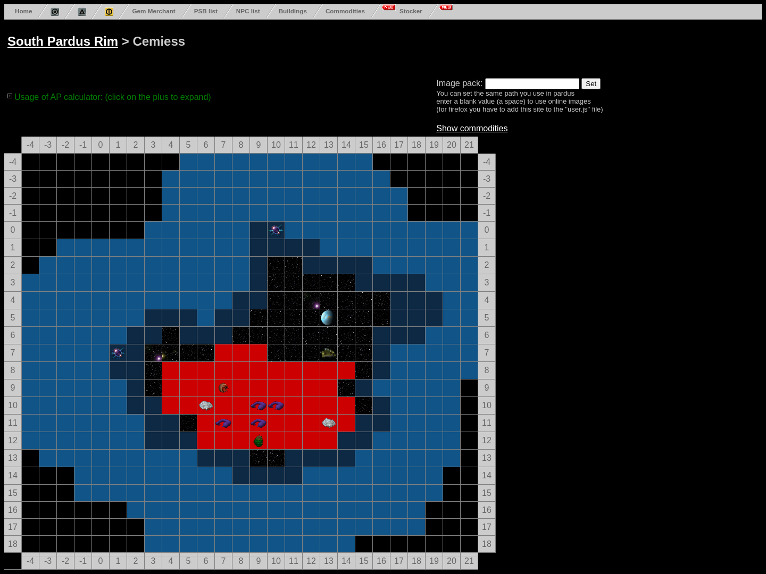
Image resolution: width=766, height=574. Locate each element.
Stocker (410, 10)
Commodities (345, 10)
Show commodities (471, 128)
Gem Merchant (153, 10)
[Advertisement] (410, 47)
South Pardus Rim (62, 41)
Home (23, 10)
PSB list (206, 10)
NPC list (248, 10)
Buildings (293, 10)
